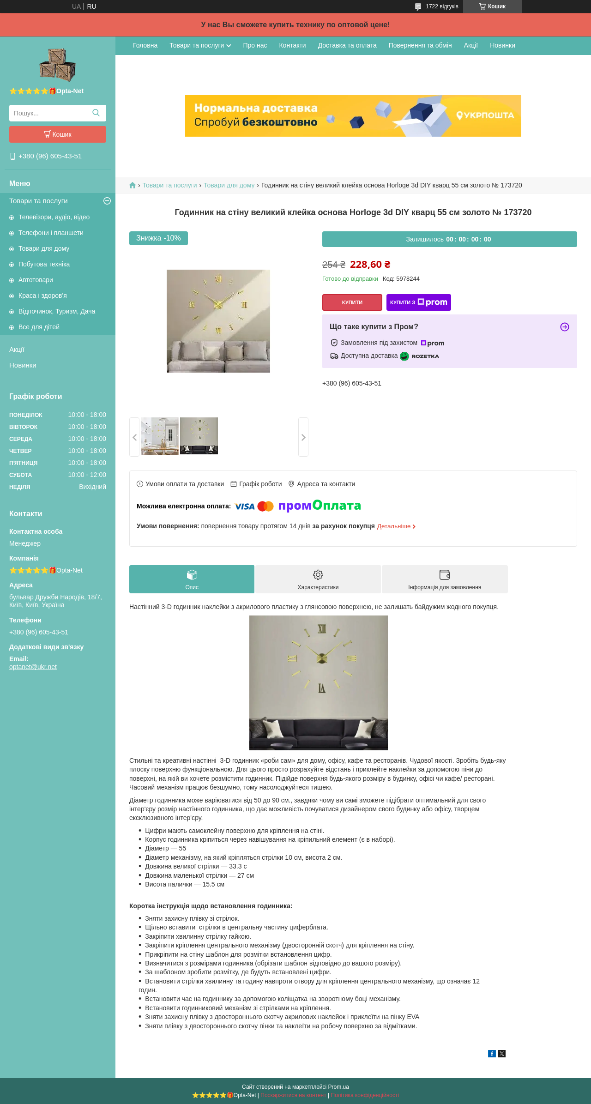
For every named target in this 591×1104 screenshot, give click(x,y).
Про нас (255, 45)
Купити (352, 302)
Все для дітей (39, 327)
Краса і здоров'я (42, 295)
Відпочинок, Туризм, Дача (56, 311)
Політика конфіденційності (365, 1095)
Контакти (292, 45)
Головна (145, 45)
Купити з (418, 302)
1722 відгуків (442, 6)
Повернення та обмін (420, 45)
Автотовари (35, 280)
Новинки (22, 365)
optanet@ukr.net (33, 666)
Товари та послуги (38, 201)
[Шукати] (95, 113)
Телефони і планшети (51, 232)
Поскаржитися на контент (293, 1095)
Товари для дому (43, 248)
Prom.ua (338, 1087)
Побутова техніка (44, 264)
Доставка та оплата (347, 45)
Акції (16, 349)
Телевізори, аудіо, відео (54, 217)
